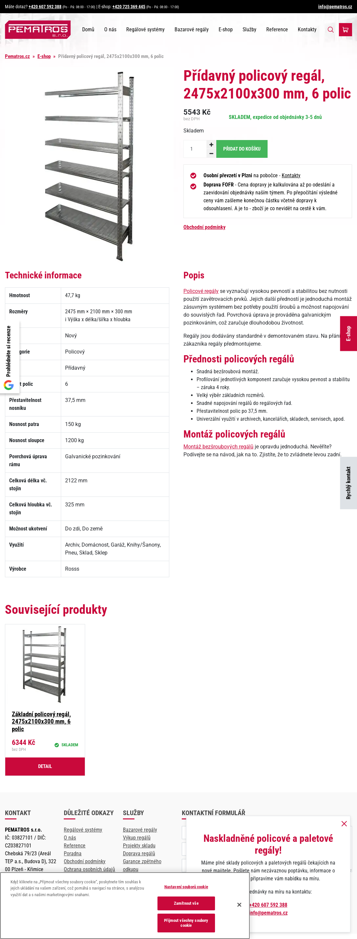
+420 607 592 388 (45, 6)
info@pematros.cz (335, 6)
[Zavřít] (239, 904)
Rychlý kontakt (348, 483)
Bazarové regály (192, 29)
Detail (45, 766)
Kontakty (307, 29)
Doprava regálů (139, 853)
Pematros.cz (17, 56)
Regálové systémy (145, 29)
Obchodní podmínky (204, 227)
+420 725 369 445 (128, 6)
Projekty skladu (139, 845)
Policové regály (201, 291)
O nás (110, 29)
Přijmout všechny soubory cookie (186, 923)
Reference (277, 29)
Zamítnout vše (186, 903)
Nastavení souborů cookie (186, 886)
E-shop (348, 333)
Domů (88, 29)
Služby (249, 29)
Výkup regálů (137, 838)
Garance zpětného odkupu (142, 865)
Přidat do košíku (242, 149)
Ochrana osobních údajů (89, 869)
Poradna (73, 853)
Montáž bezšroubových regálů (218, 446)
